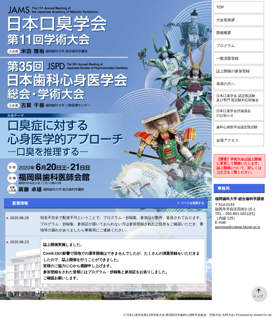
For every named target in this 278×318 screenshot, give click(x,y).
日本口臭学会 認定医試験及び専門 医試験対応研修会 (237, 98)
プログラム (225, 45)
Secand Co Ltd (262, 314)
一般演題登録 (227, 58)
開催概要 (223, 32)
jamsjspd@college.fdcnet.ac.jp (237, 227)
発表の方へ (225, 84)
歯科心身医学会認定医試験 (237, 127)
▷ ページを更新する (190, 203)
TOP (220, 7)
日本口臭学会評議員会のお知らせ (233, 113)
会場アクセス (227, 140)
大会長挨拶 (225, 20)
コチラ (222, 172)
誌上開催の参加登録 (233, 71)
